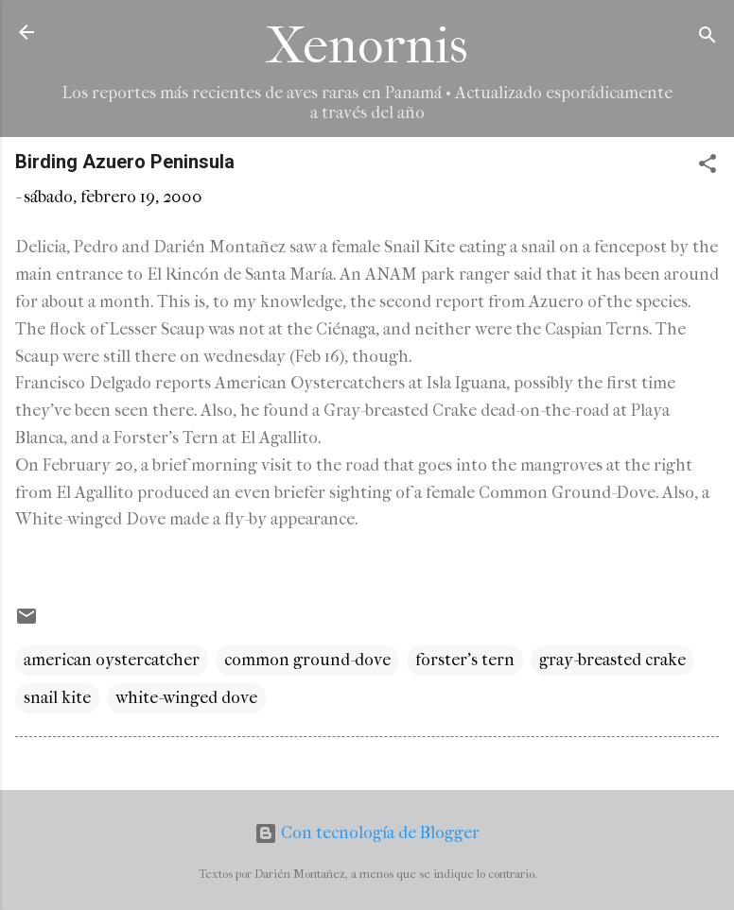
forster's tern (465, 660)
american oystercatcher (112, 660)
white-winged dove (186, 698)
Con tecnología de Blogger (367, 833)
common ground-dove (307, 660)
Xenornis (367, 46)
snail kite (57, 698)
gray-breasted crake (612, 660)
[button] (707, 166)
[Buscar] (707, 38)
